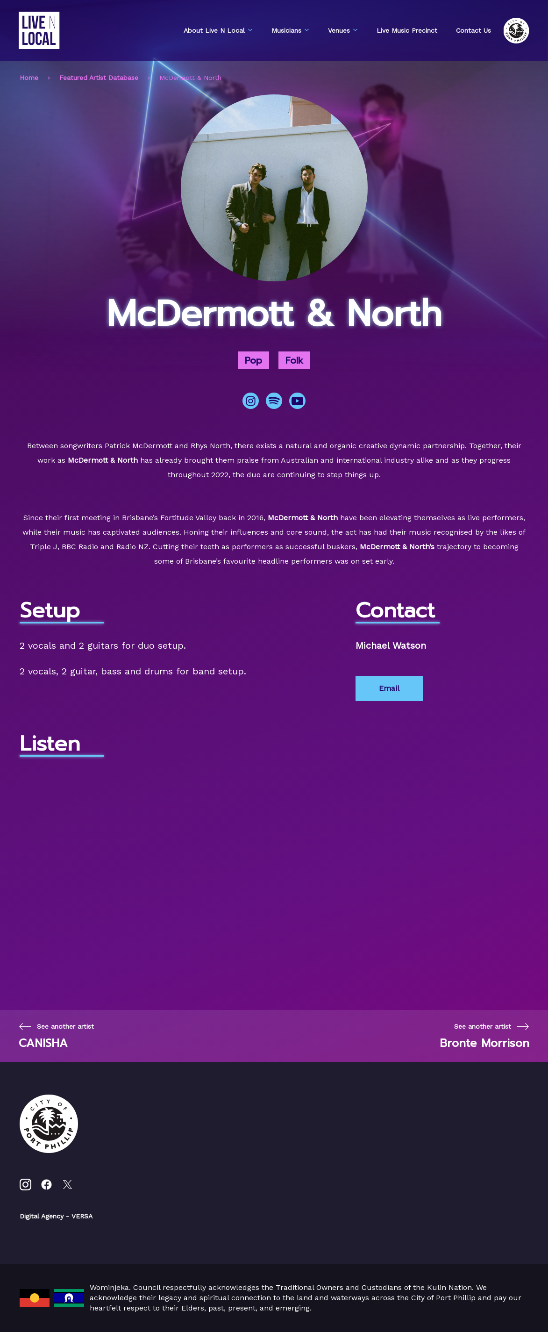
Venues (343, 30)
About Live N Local (218, 30)
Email (389, 688)
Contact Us (473, 30)
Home (29, 77)
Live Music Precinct (407, 30)
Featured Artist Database (98, 77)
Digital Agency (42, 1216)
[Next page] (484, 1036)
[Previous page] (56, 1036)
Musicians (290, 30)
